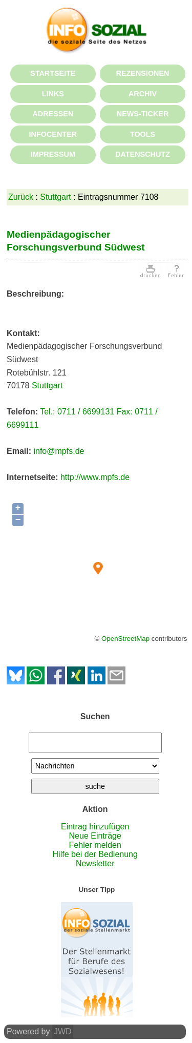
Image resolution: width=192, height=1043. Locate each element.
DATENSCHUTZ (142, 154)
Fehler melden (95, 845)
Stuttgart (55, 197)
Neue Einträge (95, 835)
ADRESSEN (52, 114)
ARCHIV (143, 94)
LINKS (53, 94)
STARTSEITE (52, 73)
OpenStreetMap (125, 638)
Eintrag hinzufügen (95, 826)
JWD (63, 1031)
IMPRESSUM (53, 154)
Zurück (20, 197)
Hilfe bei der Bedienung (95, 854)
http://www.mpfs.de (95, 477)
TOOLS (142, 134)
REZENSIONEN (142, 73)
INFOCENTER (53, 134)
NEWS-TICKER (143, 114)
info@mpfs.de (58, 451)
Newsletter (95, 863)
